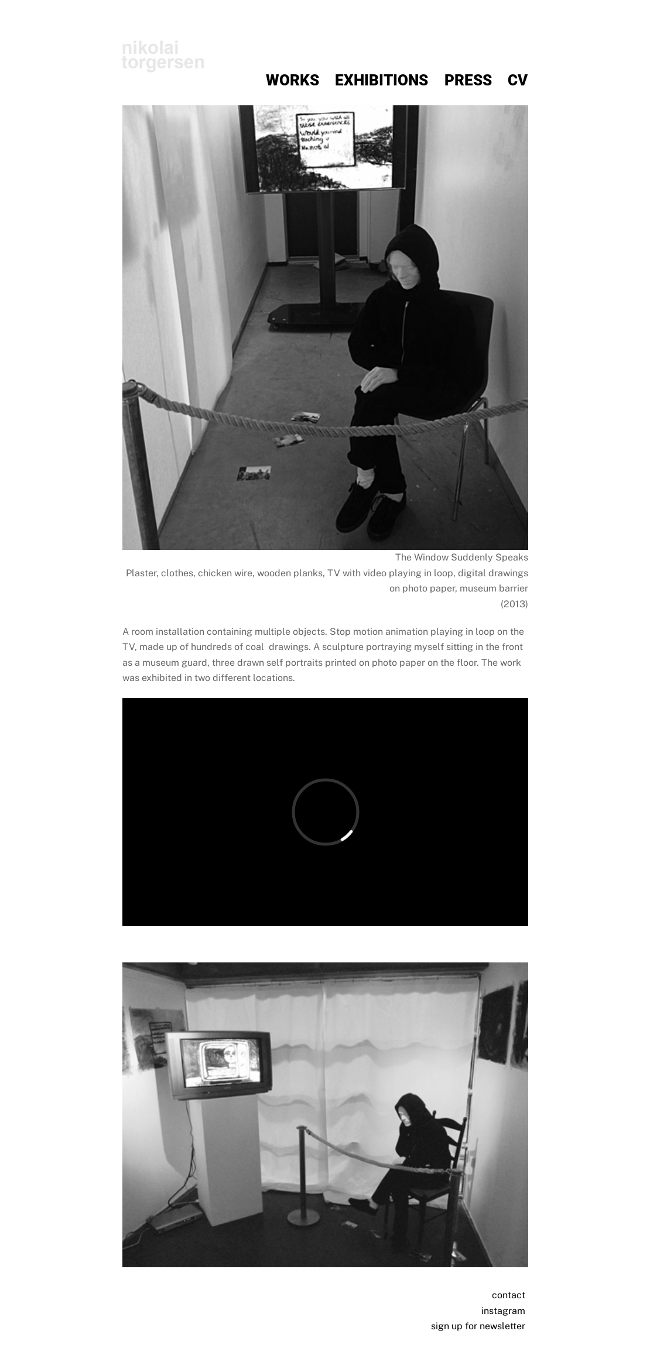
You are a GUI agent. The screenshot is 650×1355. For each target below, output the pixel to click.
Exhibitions (381, 80)
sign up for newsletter (478, 1326)
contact (508, 1295)
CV (518, 80)
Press (468, 80)
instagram (503, 1310)
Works (292, 80)
